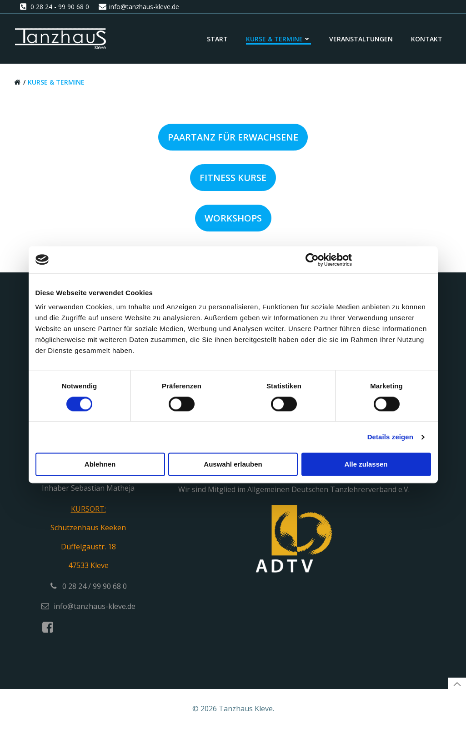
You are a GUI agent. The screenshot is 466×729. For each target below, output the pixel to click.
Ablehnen (100, 464)
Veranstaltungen (361, 39)
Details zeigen (390, 437)
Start (217, 39)
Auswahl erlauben (233, 464)
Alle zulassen (365, 464)
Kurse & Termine (278, 39)
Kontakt (426, 39)
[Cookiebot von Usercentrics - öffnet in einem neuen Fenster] (312, 259)
